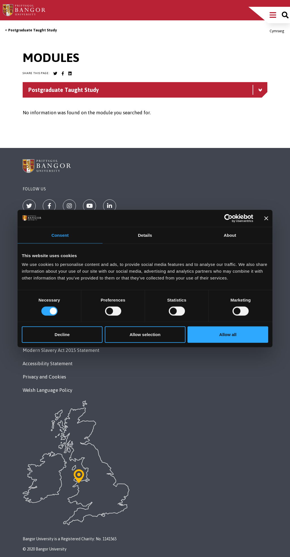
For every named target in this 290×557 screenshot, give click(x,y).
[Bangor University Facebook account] (62, 73)
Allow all (227, 334)
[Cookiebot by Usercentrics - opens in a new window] (228, 218)
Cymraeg (277, 31)
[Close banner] (266, 218)
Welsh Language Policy (47, 390)
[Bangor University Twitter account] (55, 73)
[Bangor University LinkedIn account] (70, 73)
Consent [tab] (60, 235)
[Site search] (285, 15)
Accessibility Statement (47, 363)
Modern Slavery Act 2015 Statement (61, 350)
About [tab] (230, 235)
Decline (62, 334)
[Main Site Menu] (273, 15)
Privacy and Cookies (44, 377)
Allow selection (144, 334)
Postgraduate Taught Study (32, 30)
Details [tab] (145, 235)
